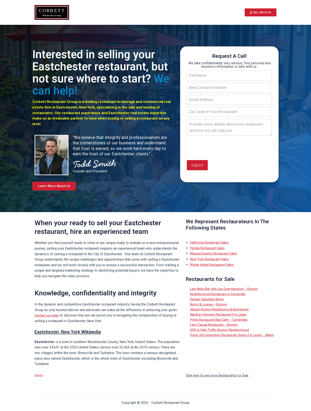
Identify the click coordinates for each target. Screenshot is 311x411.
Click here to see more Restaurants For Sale (219, 377)
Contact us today (47, 317)
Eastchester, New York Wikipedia (76, 332)
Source (39, 376)
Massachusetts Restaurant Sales (215, 255)
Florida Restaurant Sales (208, 249)
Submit (197, 165)
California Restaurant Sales (210, 244)
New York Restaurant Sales (210, 260)
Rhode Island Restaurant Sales (213, 266)
